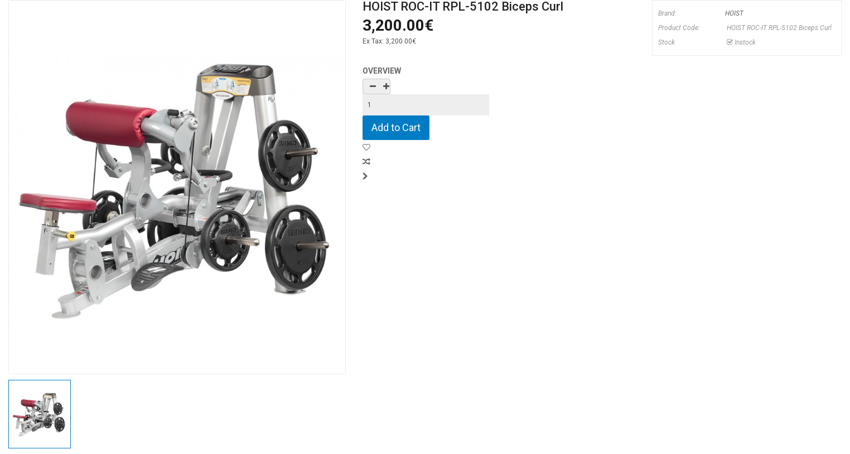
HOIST (734, 13)
